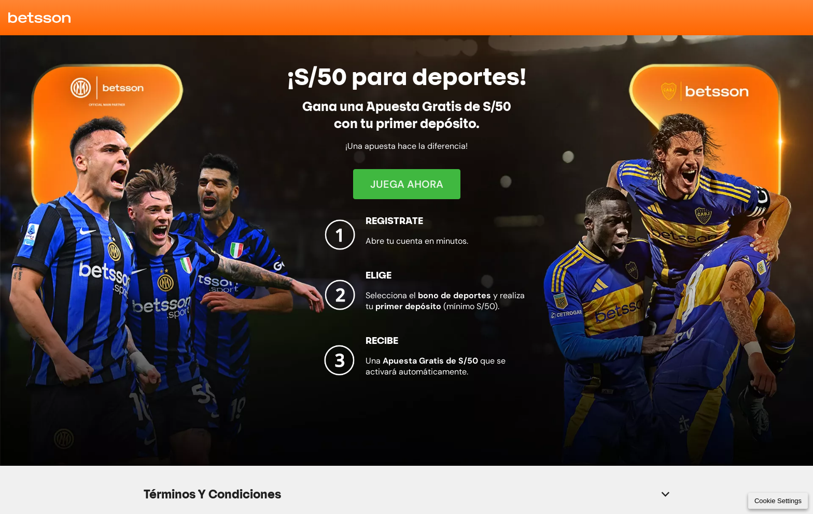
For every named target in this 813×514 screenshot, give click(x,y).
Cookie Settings (778, 501)
